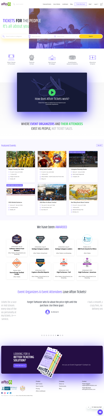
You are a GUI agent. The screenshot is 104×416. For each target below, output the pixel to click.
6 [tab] (53, 350)
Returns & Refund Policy (28, 410)
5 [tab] (51, 350)
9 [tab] (60, 350)
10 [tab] (62, 350)
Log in (95, 4)
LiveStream (65, 4)
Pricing (38, 403)
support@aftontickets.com (89, 400)
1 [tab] (41, 350)
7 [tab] (55, 350)
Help (90, 4)
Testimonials (62, 401)
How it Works (56, 4)
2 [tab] (44, 350)
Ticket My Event (80, 4)
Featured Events (47, 4)
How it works (39, 401)
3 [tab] (46, 350)
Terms (17, 410)
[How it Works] (52, 92)
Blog (71, 4)
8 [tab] (57, 350)
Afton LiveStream (40, 406)
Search (91, 36)
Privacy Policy (21, 410)
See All (99, 145)
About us (61, 398)
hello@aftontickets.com (88, 404)
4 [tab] (48, 350)
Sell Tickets (39, 398)
